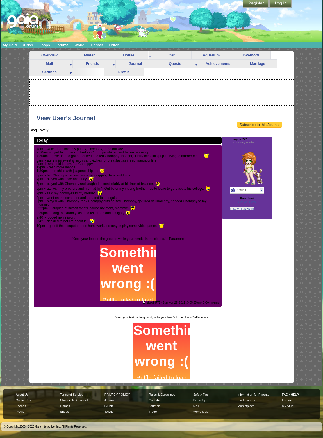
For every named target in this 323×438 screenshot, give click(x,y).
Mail (49, 63)
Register (256, 4)
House (128, 55)
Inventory (251, 55)
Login (280, 4)
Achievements (218, 63)
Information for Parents (253, 394)
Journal (135, 63)
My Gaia (10, 45)
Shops (44, 45)
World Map (200, 411)
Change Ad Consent (74, 400)
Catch (114, 45)
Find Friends (246, 400)
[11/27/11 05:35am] (242, 208)
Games (97, 45)
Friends (92, 63)
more (150, 55)
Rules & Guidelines (162, 394)
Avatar (89, 55)
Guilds (108, 406)
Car (172, 55)
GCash (27, 45)
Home (253, 202)
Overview (49, 55)
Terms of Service (71, 394)
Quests (175, 63)
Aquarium (211, 55)
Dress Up (199, 400)
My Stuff (287, 406)
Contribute (156, 400)
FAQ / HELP (290, 394)
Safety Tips (201, 394)
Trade (153, 411)
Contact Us (23, 400)
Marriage (257, 63)
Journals (155, 406)
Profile (123, 72)
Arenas (109, 400)
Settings (49, 72)
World (79, 45)
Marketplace (246, 406)
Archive (242, 202)
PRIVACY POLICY (117, 394)
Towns (108, 411)
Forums (62, 45)
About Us (22, 394)
